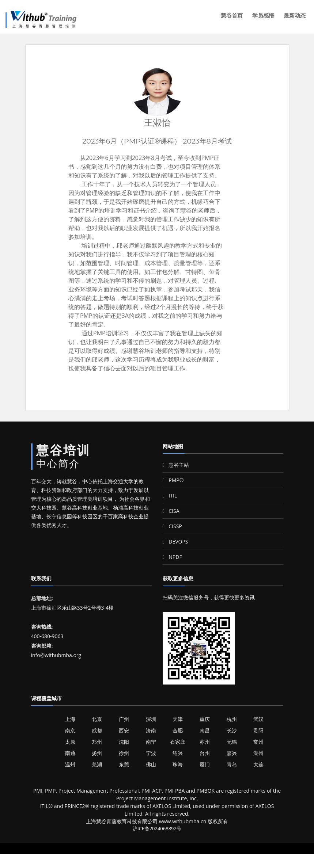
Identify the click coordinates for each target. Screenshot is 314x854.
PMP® (173, 480)
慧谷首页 (232, 15)
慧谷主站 (176, 464)
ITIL (170, 495)
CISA (171, 510)
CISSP (172, 526)
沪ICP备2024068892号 (157, 828)
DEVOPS (175, 541)
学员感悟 (263, 15)
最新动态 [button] (295, 15)
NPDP (172, 556)
